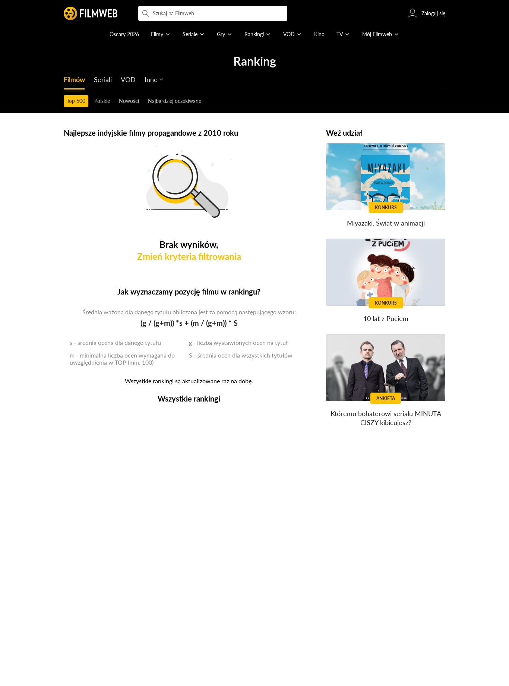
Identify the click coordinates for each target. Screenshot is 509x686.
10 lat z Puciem (385, 318)
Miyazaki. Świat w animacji (386, 223)
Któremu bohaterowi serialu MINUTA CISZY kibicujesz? (386, 418)
